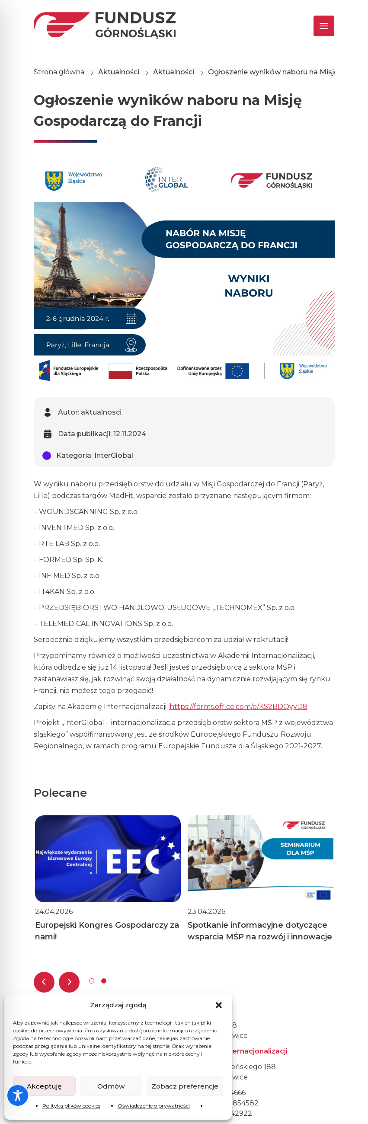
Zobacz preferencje (184, 1086)
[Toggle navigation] (316, 26)
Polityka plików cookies (71, 1105)
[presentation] (44, 982)
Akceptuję (44, 1086)
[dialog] (352, 1106)
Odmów (111, 1086)
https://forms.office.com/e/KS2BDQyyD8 (238, 706)
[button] (218, 1005)
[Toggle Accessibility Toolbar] (17, 1095)
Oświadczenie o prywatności (154, 1105)
